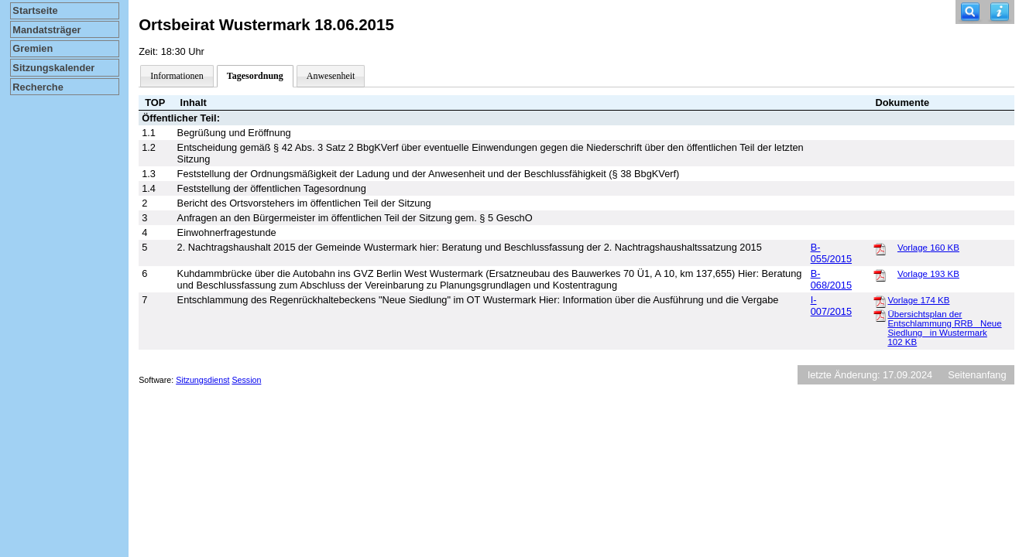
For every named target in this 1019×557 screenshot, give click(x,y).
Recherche (37, 87)
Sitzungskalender (53, 67)
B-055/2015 (831, 253)
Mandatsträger (46, 30)
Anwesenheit (331, 75)
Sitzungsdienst (202, 379)
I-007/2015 (831, 305)
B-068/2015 (831, 279)
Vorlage (928, 247)
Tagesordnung (255, 75)
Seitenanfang (977, 375)
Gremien (32, 48)
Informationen (177, 75)
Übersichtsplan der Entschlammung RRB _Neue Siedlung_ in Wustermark (944, 328)
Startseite (34, 10)
